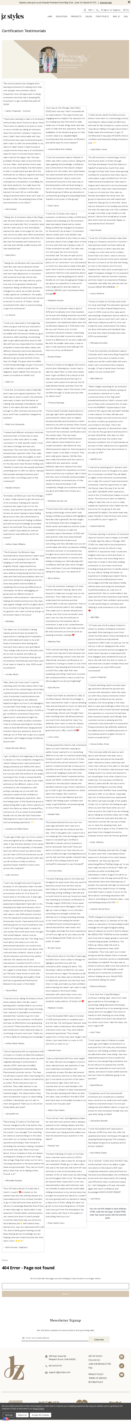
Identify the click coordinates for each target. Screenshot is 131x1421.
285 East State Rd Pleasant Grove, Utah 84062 (62, 1356)
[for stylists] (102, 16)
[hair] (50, 16)
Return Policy (97, 1382)
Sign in (105, 10)
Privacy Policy (97, 1374)
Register (117, 10)
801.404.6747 (54, 1365)
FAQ (126, 16)
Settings (9, 1415)
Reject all (22, 1415)
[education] (61, 16)
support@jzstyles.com (59, 1372)
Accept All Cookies (40, 1415)
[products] (76, 16)
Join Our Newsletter (101, 1363)
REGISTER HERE (106, 3)
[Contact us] (84, 9)
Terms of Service (99, 1378)
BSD (91, 10)
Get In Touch (96, 1354)
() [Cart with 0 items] (126, 10)
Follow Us (95, 1359)
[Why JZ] (116, 16)
